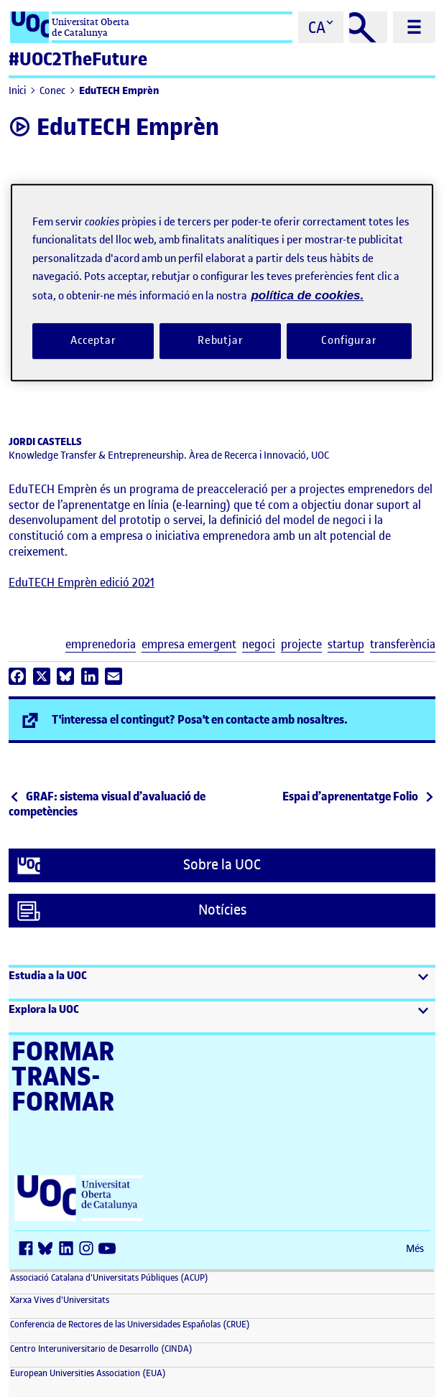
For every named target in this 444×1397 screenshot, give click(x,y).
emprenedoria (100, 644)
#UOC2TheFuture (78, 59)
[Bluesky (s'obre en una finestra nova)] (48, 1249)
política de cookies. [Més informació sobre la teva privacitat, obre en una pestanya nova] (307, 295)
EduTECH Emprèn (119, 90)
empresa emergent (189, 644)
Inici (17, 91)
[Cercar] (368, 27)
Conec (52, 91)
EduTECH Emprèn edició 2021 (81, 582)
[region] (222, 282)
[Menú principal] (414, 27)
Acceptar (93, 341)
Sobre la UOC (139, 865)
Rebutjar (221, 341)
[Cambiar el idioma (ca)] (320, 27)
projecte (301, 644)
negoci (258, 644)
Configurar (349, 341)
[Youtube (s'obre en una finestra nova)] (109, 1249)
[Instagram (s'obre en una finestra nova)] (89, 1249)
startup (346, 644)
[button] (222, 983)
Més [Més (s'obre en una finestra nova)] (415, 1249)
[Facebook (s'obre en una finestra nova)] (28, 1249)
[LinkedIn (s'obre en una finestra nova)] (69, 1249)
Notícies (131, 911)
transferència (402, 644)
